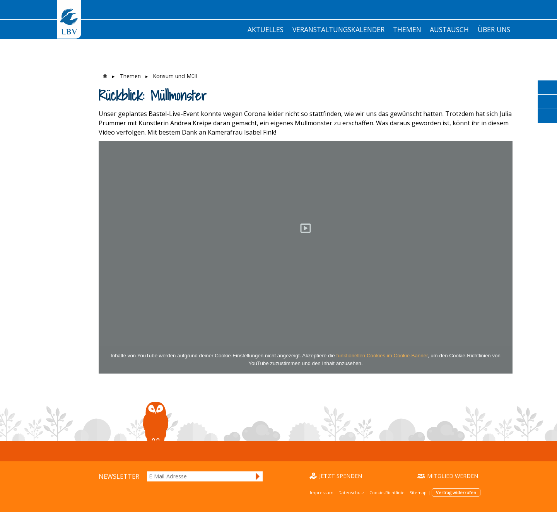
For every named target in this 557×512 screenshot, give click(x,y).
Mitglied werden (452, 476)
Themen (407, 29)
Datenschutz (351, 492)
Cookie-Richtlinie (387, 492)
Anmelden (258, 476)
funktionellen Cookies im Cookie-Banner (381, 355)
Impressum (321, 492)
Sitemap (418, 492)
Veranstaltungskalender (338, 29)
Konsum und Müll (175, 76)
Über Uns (494, 29)
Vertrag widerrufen (456, 492)
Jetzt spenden (340, 476)
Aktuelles (266, 29)
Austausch (449, 29)
